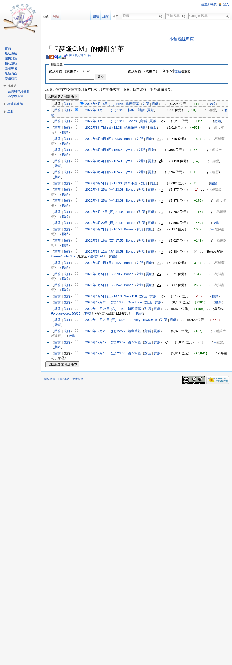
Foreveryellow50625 (65, 313)
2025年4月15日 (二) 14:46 (104, 104)
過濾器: (183, 71)
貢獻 (155, 104)
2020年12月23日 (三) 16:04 (105, 320)
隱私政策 (49, 378)
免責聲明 (78, 378)
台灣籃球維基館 (18, 91)
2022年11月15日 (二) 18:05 (105, 121)
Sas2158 (130, 296)
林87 (131, 110)
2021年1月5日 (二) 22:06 (103, 274)
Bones (132, 121)
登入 (226, 4)
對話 (146, 104)
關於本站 (63, 378)
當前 (57, 110)
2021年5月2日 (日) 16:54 (103, 229)
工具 (10, 112)
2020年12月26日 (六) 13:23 (105, 302)
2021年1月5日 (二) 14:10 (103, 296)
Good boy (135, 302)
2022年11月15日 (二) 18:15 (105, 110)
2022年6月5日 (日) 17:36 (103, 183)
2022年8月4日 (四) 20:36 (103, 139)
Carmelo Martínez (64, 256)
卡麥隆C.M (95, 256)
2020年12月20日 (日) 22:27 (105, 331)
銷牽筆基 (132, 104)
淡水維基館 (15, 96)
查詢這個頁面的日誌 (78, 55)
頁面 (46, 16)
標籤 (177, 71)
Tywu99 (129, 150)
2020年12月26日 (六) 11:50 (105, 309)
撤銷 (212, 104)
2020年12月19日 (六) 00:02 (105, 342)
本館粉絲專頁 (181, 39)
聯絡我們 (11, 78)
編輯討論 (11, 58)
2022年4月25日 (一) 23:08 (104, 189)
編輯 (109, 16)
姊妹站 (12, 86)
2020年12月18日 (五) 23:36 (105, 353)
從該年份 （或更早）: (65, 71)
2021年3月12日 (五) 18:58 (104, 251)
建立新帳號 (209, 4)
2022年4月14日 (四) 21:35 (104, 212)
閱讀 (99, 16)
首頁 (8, 48)
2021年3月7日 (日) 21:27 (103, 263)
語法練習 (11, 68)
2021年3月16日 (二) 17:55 (104, 240)
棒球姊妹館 (15, 104)
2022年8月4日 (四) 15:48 (103, 161)
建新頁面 (11, 73)
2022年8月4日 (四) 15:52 (103, 150)
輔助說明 (11, 63)
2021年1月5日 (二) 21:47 (103, 285)
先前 (67, 104)
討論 (56, 16)
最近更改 (11, 53)
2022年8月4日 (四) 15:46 (103, 172)
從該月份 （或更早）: (144, 71)
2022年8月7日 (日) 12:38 (103, 127)
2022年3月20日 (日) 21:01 (104, 223)
